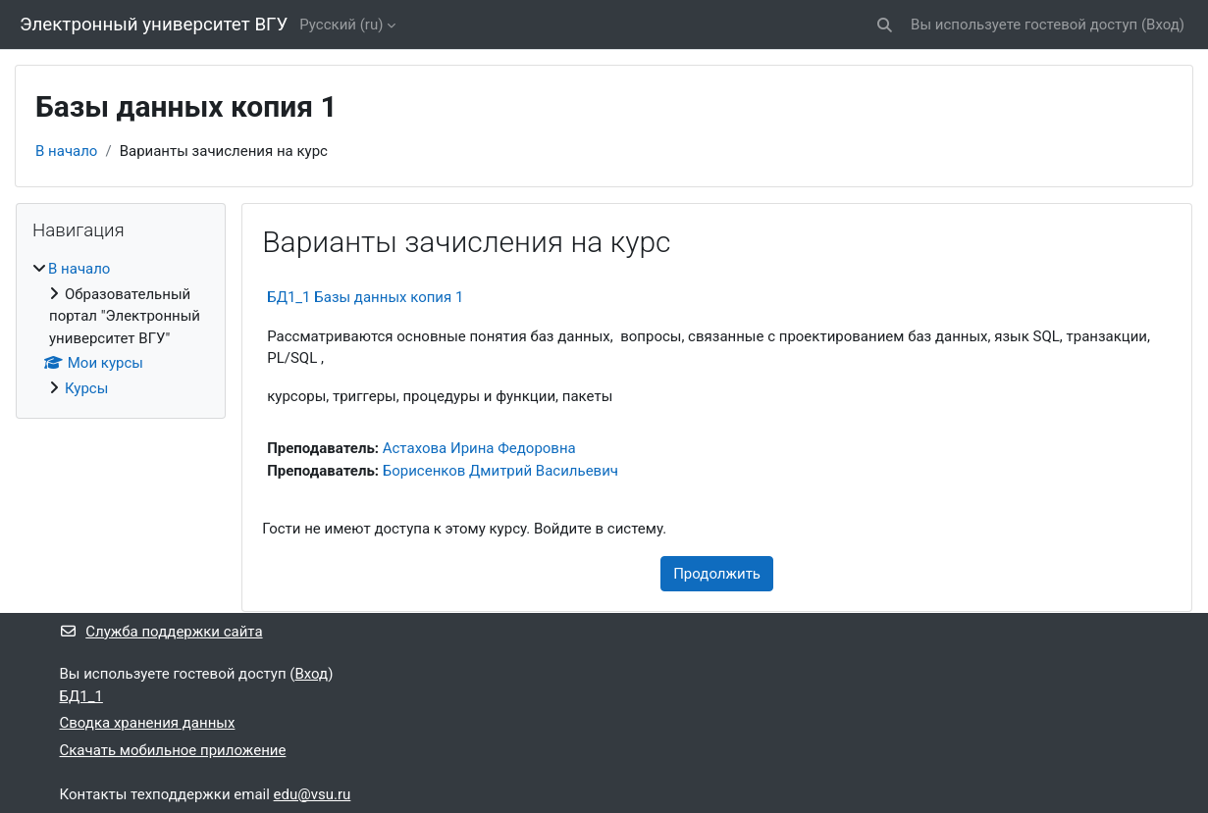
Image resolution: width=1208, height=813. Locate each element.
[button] (885, 25)
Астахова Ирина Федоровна (479, 448)
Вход (1163, 24)
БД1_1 (81, 696)
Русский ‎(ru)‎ (341, 24)
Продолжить (717, 574)
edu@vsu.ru (312, 794)
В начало (66, 151)
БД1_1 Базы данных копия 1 (365, 297)
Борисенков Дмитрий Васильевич (500, 471)
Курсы (86, 388)
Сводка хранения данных (148, 723)
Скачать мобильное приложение (173, 750)
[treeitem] (120, 328)
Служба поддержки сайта (161, 631)
